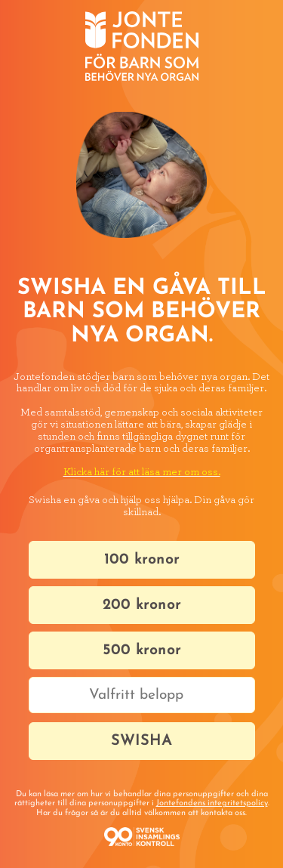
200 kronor (142, 605)
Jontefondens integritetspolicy (212, 803)
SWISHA (141, 741)
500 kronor (142, 650)
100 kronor (142, 559)
